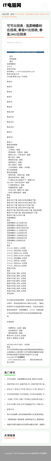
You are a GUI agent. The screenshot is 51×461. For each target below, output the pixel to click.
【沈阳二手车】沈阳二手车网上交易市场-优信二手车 (27, 399)
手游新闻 (20, 355)
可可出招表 (11, 350)
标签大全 (10, 409)
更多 (8, 347)
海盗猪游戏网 (35, 350)
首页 (12, 14)
